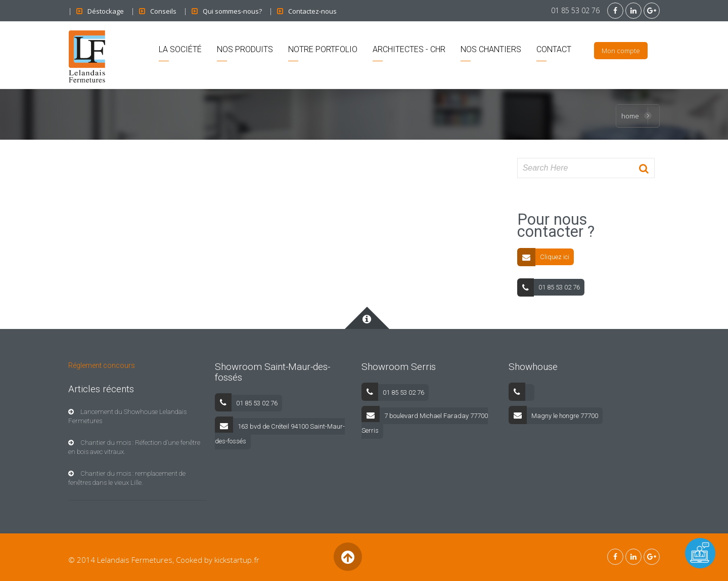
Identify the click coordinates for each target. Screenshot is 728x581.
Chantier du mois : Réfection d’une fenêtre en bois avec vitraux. (134, 447)
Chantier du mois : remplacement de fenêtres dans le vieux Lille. (127, 478)
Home (630, 115)
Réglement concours (101, 365)
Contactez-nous (312, 11)
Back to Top (347, 557)
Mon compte (621, 50)
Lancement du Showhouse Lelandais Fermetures (127, 416)
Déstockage (105, 11)
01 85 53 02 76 (575, 10)
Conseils (163, 11)
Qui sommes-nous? (232, 11)
